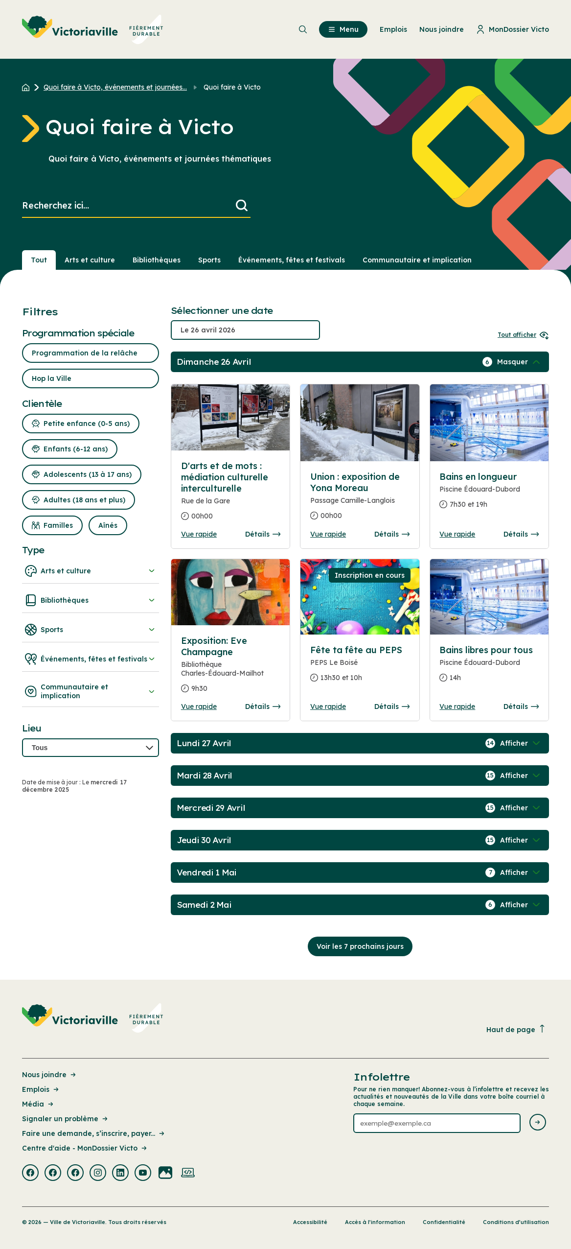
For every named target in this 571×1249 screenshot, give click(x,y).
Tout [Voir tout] (39, 260)
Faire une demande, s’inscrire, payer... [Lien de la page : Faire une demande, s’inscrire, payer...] (94, 1133)
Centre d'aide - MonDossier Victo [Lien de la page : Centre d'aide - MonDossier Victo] (85, 1148)
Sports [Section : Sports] (209, 260)
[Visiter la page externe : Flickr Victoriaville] (165, 1173)
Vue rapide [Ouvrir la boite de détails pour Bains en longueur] (457, 534)
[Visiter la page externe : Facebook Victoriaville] (30, 1173)
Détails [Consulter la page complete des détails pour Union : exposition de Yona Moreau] (392, 534)
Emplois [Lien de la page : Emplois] (41, 1089)
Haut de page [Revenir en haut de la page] (516, 1029)
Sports (90, 630)
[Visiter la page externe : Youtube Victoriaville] (143, 1173)
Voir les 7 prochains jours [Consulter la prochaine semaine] (360, 946)
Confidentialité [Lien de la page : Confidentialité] (444, 1222)
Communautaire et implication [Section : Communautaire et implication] (417, 260)
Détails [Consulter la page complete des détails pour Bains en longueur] (521, 534)
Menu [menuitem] (343, 29)
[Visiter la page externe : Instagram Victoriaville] (98, 1173)
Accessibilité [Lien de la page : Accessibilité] (310, 1222)
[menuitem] (92, 29)
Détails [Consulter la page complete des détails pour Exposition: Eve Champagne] (262, 706)
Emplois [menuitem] (393, 29)
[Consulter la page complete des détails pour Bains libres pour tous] (489, 667)
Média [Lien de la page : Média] (38, 1104)
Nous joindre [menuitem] (441, 29)
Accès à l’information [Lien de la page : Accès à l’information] (375, 1222)
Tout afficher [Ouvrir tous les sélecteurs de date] (523, 335)
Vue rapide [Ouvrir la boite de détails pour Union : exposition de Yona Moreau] (328, 534)
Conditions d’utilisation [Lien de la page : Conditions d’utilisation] (516, 1222)
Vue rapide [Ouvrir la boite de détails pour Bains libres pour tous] (457, 706)
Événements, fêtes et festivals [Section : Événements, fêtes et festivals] (291, 260)
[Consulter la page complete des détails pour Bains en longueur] (489, 494)
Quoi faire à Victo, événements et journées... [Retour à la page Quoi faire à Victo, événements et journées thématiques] (115, 87)
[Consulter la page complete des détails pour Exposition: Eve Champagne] (230, 668)
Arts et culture (90, 571)
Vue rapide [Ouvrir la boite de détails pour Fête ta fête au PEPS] (328, 706)
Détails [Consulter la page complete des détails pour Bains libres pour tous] (521, 706)
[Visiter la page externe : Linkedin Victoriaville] (120, 1173)
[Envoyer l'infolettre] (537, 1122)
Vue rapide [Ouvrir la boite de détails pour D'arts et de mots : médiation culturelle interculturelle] (199, 534)
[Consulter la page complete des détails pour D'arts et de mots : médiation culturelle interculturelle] (230, 495)
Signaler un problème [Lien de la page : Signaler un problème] (65, 1118)
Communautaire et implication (90, 691)
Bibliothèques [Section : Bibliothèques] (157, 260)
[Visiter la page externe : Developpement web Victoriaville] (188, 1173)
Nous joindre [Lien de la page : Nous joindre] (49, 1074)
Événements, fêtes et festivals (90, 659)
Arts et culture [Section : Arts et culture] (90, 260)
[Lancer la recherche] (242, 206)
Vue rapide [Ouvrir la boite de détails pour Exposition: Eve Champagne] (199, 706)
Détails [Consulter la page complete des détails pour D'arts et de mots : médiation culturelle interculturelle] (262, 534)
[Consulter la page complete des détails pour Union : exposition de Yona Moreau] (360, 500)
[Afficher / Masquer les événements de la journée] (519, 361)
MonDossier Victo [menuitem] (512, 29)
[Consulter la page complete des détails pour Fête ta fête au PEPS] (360, 667)
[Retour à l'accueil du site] (28, 87)
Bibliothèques (90, 600)
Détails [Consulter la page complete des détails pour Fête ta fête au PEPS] (392, 706)
